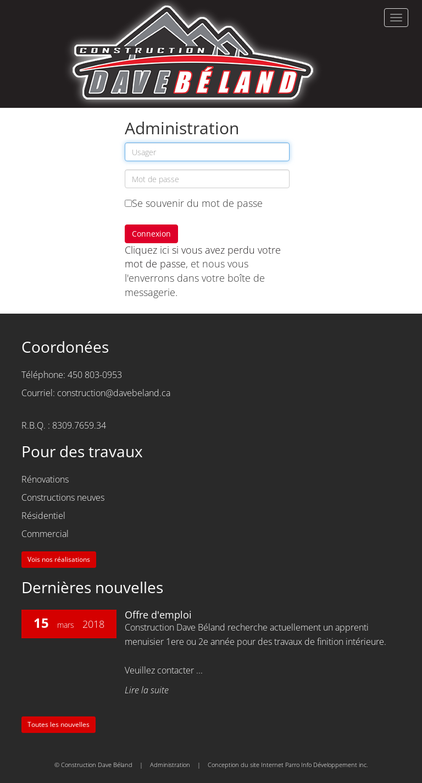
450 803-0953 (95, 375)
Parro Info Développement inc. (326, 764)
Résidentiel (43, 516)
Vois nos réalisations (58, 559)
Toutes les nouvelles (58, 724)
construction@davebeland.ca (113, 393)
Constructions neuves (62, 497)
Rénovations (45, 479)
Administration (170, 764)
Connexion (151, 233)
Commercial (45, 534)
